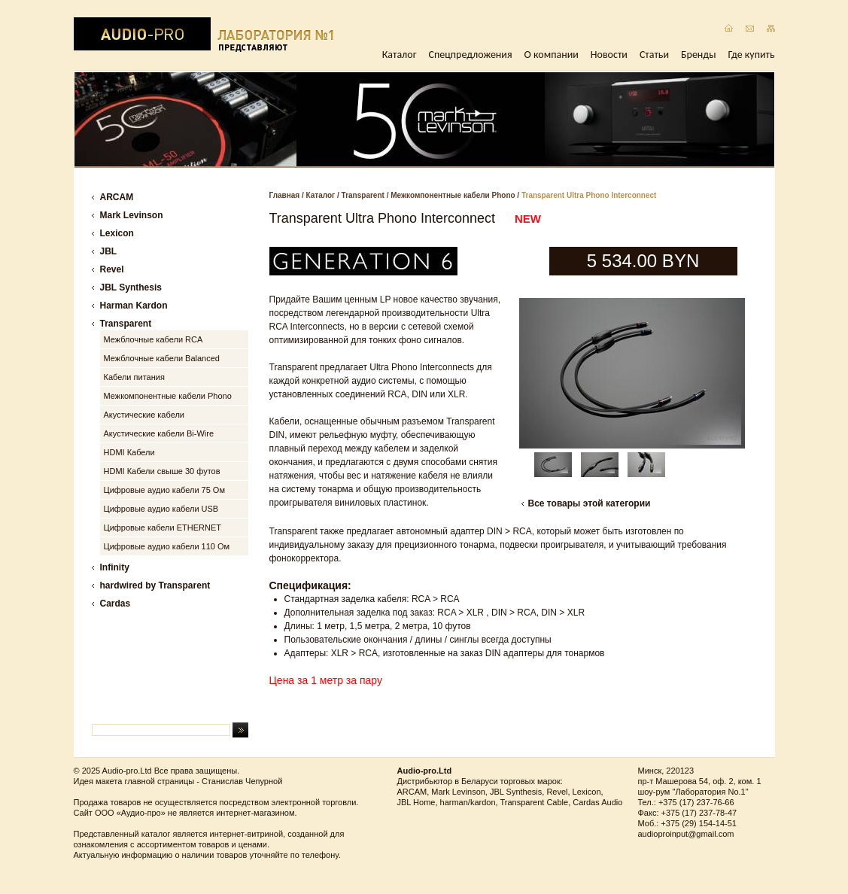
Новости (609, 54)
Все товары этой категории (589, 503)
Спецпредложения (470, 54)
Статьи (654, 54)
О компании (551, 54)
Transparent (363, 195)
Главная (284, 195)
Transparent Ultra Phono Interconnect (588, 195)
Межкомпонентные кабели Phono (453, 195)
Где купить (751, 54)
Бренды (698, 54)
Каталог (399, 54)
